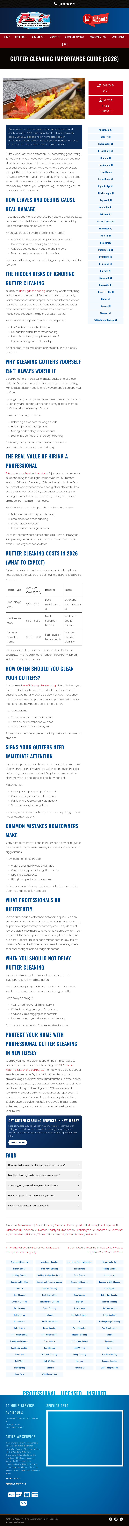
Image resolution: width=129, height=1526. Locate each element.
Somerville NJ (17, 1234)
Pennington (28, 1464)
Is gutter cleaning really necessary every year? (34, 1175)
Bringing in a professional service (25, 473)
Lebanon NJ (30, 1229)
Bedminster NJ (26, 1225)
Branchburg (11, 1455)
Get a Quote (18, 1141)
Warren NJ (43, 1234)
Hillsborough (30, 1457)
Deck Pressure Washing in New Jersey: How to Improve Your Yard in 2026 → (95, 1250)
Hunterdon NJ (14, 1229)
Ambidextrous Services (15, 1522)
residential (91, 1234)
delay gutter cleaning (32, 290)
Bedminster (26, 1451)
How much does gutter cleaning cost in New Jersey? (37, 1164)
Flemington (10, 1448)
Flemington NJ (75, 1225)
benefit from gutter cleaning (38, 685)
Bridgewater (21, 1455)
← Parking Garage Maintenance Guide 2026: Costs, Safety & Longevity (32, 1250)
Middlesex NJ (68, 1229)
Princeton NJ (103, 1229)
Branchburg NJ (44, 1225)
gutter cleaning (75, 1234)
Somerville (31, 1455)
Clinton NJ (60, 1225)
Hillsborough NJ (94, 1225)
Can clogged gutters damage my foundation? (33, 1185)
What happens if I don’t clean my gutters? (31, 1195)
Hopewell (19, 1464)
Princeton (23, 1461)
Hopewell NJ (111, 1225)
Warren (17, 1470)
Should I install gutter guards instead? (28, 1205)
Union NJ (31, 1234)
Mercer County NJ (49, 1229)
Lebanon (9, 1445)
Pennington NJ (85, 1229)
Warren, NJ (57, 1234)
